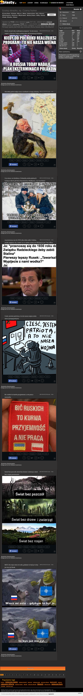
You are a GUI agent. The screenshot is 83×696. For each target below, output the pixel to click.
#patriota (34, 376)
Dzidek (67, 56)
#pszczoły (40, 547)
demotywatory (16, 24)
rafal (62, 38)
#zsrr (31, 298)
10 (34, 675)
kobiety (2, 682)
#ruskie (39, 454)
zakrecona (63, 45)
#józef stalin (38, 298)
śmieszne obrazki (47, 24)
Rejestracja (70, 5)
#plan (32, 73)
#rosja (12, 73)
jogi (78, 56)
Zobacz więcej (66, 24)
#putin (18, 160)
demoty (40, 684)
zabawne (60, 682)
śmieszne (30, 682)
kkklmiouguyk (69, 57)
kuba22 (61, 56)
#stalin (19, 298)
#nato (26, 645)
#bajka (32, 645)
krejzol (62, 34)
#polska (19, 73)
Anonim (62, 32)
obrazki (27, 22)
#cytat (38, 645)
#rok (25, 298)
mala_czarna (64, 42)
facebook (3, 686)
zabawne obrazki (23, 682)
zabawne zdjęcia (7, 684)
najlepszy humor (19, 684)
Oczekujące (44, 3)
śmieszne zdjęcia (45, 682)
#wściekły (39, 160)
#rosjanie (32, 454)
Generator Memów (56, 3)
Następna (30, 668)
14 (49, 675)
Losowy (30, 3)
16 (56, 675)
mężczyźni (53, 682)
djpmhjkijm (75, 55)
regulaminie (51, 694)
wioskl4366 (73, 56)
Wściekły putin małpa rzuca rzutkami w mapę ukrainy (22, 92)
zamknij (79, 693)
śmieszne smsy (9, 686)
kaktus (62, 40)
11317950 (69, 55)
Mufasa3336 (62, 55)
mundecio (62, 57)
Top (22, 3)
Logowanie (69, 2)
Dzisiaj (74, 48)
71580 (73, 15)
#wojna (25, 160)
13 (45, 675)
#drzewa (26, 547)
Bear (62, 37)
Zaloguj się (3, 84)
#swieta (16, 222)
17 (60, 675)
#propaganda (25, 376)
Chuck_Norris (64, 44)
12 (41, 675)
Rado (62, 41)
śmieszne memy (11, 682)
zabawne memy (36, 682)
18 (63, 675)
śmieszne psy (47, 684)
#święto (32, 222)
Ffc (64, 56)
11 (38, 675)
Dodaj (36, 3)
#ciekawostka (40, 222)
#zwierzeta (12, 547)
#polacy (26, 73)
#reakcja (39, 73)
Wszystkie (79, 48)
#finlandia (24, 222)
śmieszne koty (57, 684)
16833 (73, 12)
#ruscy (41, 376)
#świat (33, 547)
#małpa (32, 160)
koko (62, 35)
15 (52, 675)
